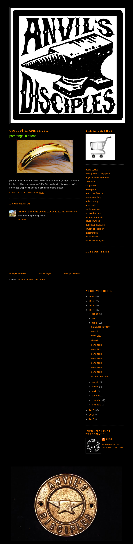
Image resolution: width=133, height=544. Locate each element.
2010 (92, 301)
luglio (95, 391)
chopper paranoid (94, 217)
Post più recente (17, 273)
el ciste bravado (93, 213)
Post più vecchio (72, 273)
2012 (92, 310)
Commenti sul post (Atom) (32, 279)
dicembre (97, 404)
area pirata (91, 205)
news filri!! (96, 349)
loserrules (90, 181)
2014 (92, 414)
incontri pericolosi (99, 376)
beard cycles (92, 169)
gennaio (96, 313)
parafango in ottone (100, 326)
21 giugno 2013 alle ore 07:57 (62, 211)
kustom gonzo (93, 209)
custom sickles (93, 236)
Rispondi (22, 219)
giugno (95, 386)
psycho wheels (93, 221)
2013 (92, 410)
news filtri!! (96, 345)
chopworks (91, 185)
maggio (96, 382)
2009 (92, 296)
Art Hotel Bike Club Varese (32, 211)
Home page (45, 273)
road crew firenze (94, 193)
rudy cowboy (92, 201)
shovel (94, 340)
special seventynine (95, 240)
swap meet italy (93, 197)
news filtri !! (96, 354)
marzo (95, 318)
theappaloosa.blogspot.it (98, 173)
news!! (94, 331)
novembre (97, 400)
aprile (95, 323)
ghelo (109, 439)
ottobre (95, 395)
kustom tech (92, 233)
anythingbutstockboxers (97, 177)
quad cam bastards (95, 225)
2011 (92, 305)
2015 (92, 419)
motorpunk (91, 189)
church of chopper (95, 229)
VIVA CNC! (96, 336)
